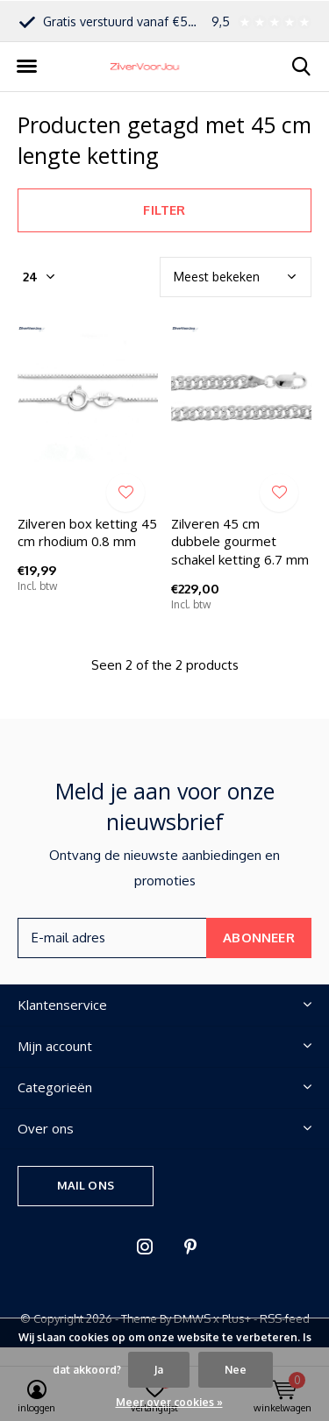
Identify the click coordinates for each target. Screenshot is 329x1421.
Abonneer (259, 937)
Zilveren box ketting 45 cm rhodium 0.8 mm (87, 533)
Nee (236, 1369)
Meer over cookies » (169, 1402)
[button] (26, 66)
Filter (164, 210)
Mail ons (85, 1185)
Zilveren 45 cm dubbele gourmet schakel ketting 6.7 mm (240, 542)
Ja (158, 1369)
